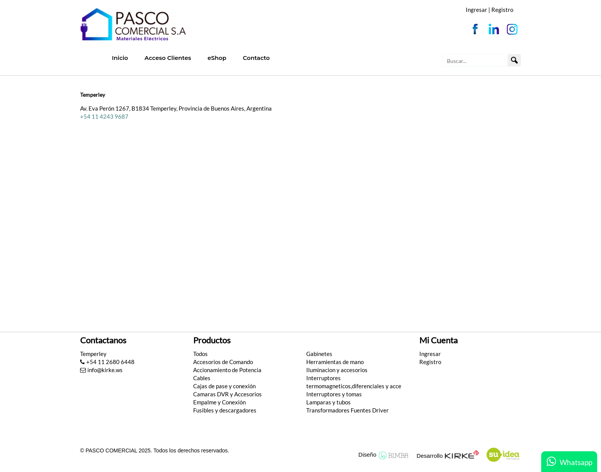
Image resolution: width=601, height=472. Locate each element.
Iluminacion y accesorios (337, 369)
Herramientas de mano (335, 361)
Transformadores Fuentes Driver (347, 410)
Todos (200, 353)
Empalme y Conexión (219, 402)
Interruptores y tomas (334, 394)
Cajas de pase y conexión (224, 386)
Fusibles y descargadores (224, 410)
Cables (201, 377)
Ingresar (430, 353)
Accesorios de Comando (223, 361)
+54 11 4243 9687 (104, 116)
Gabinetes (319, 353)
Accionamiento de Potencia (227, 369)
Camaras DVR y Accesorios (227, 394)
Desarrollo (430, 455)
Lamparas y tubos (328, 402)
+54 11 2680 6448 (107, 361)
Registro (502, 9)
